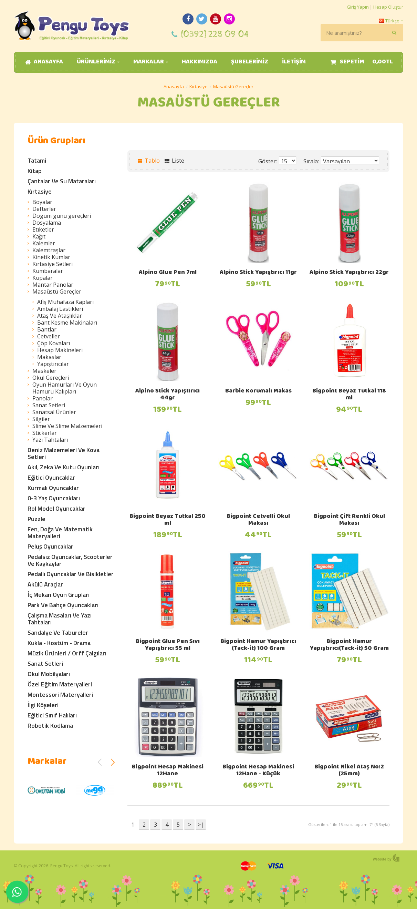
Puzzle (36, 518)
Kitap (35, 170)
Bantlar (46, 329)
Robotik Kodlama (50, 725)
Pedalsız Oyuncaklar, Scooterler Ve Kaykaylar (70, 560)
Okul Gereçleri (50, 377)
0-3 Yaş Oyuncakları (54, 498)
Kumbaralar (47, 271)
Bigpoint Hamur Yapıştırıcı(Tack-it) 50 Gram (349, 645)
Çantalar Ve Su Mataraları (62, 181)
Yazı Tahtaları (50, 439)
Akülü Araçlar (45, 584)
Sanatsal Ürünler (54, 412)
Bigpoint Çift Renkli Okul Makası (349, 520)
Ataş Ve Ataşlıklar (59, 315)
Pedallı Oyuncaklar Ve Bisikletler (71, 574)
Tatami (37, 160)
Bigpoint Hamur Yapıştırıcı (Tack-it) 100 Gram (258, 645)
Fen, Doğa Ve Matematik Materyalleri (60, 532)
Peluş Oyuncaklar (50, 546)
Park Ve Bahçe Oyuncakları (63, 605)
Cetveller (48, 336)
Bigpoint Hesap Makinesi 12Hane (168, 771)
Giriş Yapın (358, 7)
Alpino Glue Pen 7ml (168, 272)
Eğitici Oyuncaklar (51, 477)
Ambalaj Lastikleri (60, 309)
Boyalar (42, 202)
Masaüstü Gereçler (233, 86)
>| (201, 824)
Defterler (44, 209)
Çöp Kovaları (53, 343)
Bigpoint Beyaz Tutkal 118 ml (349, 395)
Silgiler (41, 419)
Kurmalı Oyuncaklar (53, 487)
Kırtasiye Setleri (52, 264)
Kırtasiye (198, 86)
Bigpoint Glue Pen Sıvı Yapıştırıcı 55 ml (168, 645)
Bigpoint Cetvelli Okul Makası (258, 520)
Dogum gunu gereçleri (61, 215)
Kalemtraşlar (48, 250)
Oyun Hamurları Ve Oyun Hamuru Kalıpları (64, 388)
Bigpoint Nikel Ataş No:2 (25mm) (349, 771)
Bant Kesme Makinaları (67, 322)
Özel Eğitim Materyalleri (60, 684)
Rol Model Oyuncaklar (56, 508)
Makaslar (49, 357)
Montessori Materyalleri (60, 694)
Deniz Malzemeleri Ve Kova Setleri (64, 453)
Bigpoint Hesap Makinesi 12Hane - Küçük (258, 771)
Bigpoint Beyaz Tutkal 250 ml (167, 520)
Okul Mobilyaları (49, 673)
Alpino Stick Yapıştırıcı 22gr (349, 272)
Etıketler (43, 229)
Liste (174, 160)
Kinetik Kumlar (51, 257)
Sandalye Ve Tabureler (58, 632)
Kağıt (38, 236)
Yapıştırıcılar (53, 364)
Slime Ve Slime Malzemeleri (67, 426)
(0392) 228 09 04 (215, 34)
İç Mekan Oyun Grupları (59, 594)
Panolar (42, 398)
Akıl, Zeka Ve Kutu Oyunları (64, 467)
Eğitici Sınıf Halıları (52, 715)
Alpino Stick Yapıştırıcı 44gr (167, 395)
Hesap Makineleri (60, 350)
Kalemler (43, 243)
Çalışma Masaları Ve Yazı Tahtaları (60, 619)
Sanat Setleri (48, 405)
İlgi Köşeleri (43, 704)
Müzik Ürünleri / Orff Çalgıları (67, 653)
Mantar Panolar (52, 284)
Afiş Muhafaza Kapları (65, 302)
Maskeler (44, 371)
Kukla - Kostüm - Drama (59, 642)
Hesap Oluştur (388, 7)
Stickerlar (44, 433)
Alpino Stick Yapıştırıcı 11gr (258, 272)
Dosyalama (46, 222)
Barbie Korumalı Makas (258, 391)
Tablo (149, 160)
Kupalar (42, 278)
